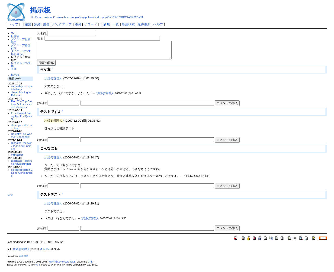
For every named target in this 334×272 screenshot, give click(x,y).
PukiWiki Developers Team (62, 265)
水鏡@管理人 (53, 81)
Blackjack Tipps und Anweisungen (21, 162)
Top (13, 33)
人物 (13, 68)
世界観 (15, 36)
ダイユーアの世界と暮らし (20, 52)
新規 (106, 24)
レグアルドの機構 (20, 65)
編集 (28, 24)
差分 (46, 24)
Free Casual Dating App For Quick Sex (21, 116)
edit (10, 194)
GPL (90, 265)
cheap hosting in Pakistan (21, 94)
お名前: (42, 33)
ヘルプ (158, 24)
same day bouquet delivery (21, 88)
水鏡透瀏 (23, 259)
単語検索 (128, 24)
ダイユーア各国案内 (20, 47)
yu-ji (37, 268)
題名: (41, 38)
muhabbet (17, 154)
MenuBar (45, 252)
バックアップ (62, 24)
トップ (13, 24)
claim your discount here (21, 127)
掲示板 (40, 10)
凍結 (37, 24)
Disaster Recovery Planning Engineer (21, 145)
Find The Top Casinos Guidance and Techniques (21, 104)
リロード (90, 24)
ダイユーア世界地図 (20, 41)
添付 (78, 24)
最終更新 (144, 24)
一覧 (115, 24)
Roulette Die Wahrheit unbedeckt (21, 135)
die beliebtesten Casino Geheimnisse (21, 172)
